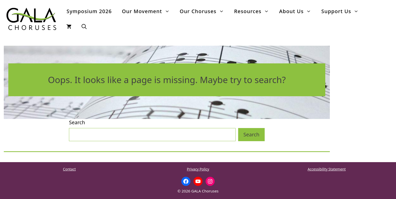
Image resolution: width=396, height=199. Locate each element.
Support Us (342, 11)
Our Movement (148, 11)
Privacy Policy (198, 169)
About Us (297, 11)
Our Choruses (204, 11)
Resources (254, 11)
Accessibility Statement (327, 169)
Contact (69, 169)
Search (77, 122)
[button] (84, 26)
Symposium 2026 (89, 11)
